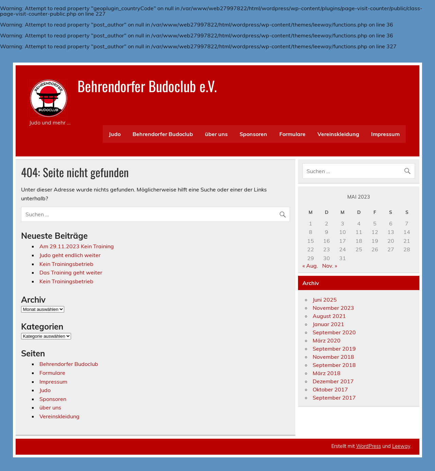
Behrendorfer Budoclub (163, 134)
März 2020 (327, 340)
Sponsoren (253, 134)
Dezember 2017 (333, 381)
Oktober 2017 (330, 389)
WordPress (368, 446)
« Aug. (310, 265)
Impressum (385, 134)
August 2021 (329, 316)
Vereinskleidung (338, 134)
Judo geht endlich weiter (70, 255)
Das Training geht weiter (70, 272)
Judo (115, 134)
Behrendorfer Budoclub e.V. (147, 85)
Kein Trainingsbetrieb (66, 263)
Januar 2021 (328, 324)
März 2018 (327, 373)
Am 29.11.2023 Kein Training (76, 246)
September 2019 (334, 348)
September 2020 (334, 332)
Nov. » (329, 265)
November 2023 (333, 307)
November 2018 (333, 356)
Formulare (292, 134)
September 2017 (334, 397)
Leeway (401, 446)
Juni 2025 (325, 299)
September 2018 (334, 364)
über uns (216, 134)
